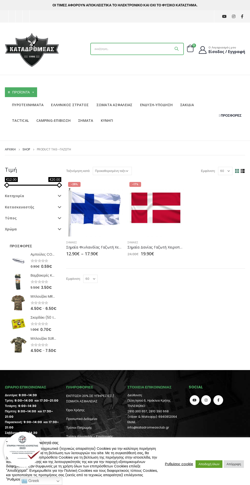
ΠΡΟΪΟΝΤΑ (23, 92)
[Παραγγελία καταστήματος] (112, 171)
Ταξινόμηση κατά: (78, 171)
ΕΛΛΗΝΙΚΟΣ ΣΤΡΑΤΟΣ (70, 104)
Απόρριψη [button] (234, 464)
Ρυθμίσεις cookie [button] (179, 464)
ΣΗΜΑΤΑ (85, 120)
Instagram (206, 400)
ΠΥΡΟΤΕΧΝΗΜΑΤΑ (27, 104)
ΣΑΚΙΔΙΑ (187, 104)
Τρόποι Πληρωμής (79, 427)
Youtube (194, 400)
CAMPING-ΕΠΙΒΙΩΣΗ (53, 120)
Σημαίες (71, 242)
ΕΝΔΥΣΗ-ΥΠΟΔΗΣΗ (156, 104)
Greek (30, 481)
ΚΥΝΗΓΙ (107, 120)
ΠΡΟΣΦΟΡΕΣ (230, 115)
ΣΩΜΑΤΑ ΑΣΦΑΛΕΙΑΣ (114, 104)
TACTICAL (20, 120)
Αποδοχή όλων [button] (208, 464)
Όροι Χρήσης (75, 410)
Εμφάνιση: (208, 171)
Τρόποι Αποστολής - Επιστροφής (89, 436)
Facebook (218, 400)
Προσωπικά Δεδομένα (81, 419)
